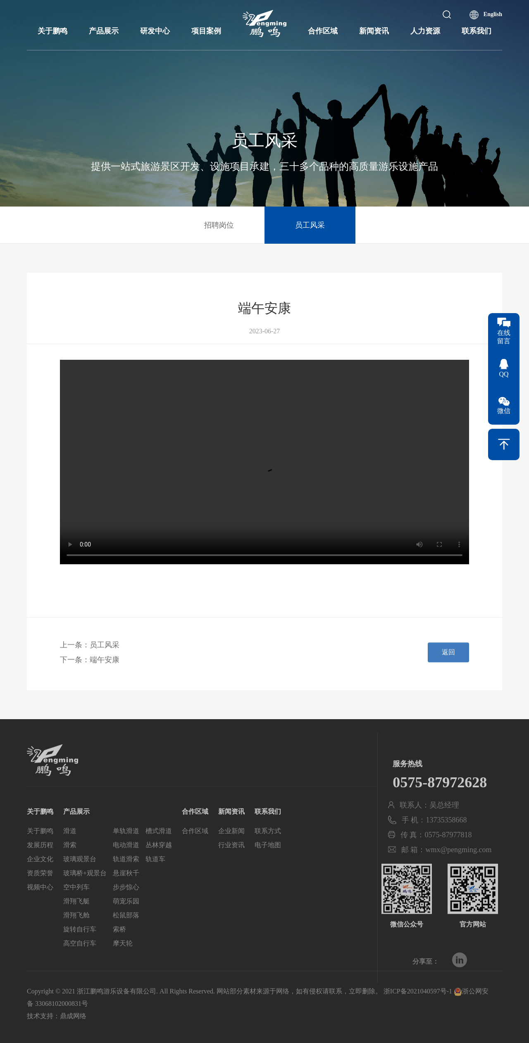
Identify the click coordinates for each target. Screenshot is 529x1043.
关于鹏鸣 (52, 31)
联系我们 (476, 31)
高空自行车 (79, 958)
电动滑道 (126, 860)
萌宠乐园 (126, 916)
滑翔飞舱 (76, 930)
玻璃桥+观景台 (85, 888)
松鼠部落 (126, 930)
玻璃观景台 (79, 874)
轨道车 (155, 874)
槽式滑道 (158, 846)
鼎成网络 (73, 1015)
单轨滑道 (126, 846)
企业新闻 (231, 846)
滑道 (69, 846)
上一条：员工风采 (89, 650)
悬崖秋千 (126, 888)
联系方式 (268, 846)
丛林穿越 (158, 860)
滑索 (69, 860)
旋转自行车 (79, 944)
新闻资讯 (374, 31)
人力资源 (425, 31)
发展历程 (40, 860)
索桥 (119, 944)
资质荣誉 (40, 888)
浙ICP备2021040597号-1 (418, 991)
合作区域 (323, 31)
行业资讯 (231, 860)
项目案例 (206, 31)
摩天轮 (123, 958)
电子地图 (268, 860)
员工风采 (310, 225)
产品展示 (104, 31)
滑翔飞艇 (76, 916)
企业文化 (40, 874)
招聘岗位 (219, 225)
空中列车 (76, 902)
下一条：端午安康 (89, 664)
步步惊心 (126, 902)
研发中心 (155, 31)
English (493, 14)
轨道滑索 (126, 874)
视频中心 (40, 902)
